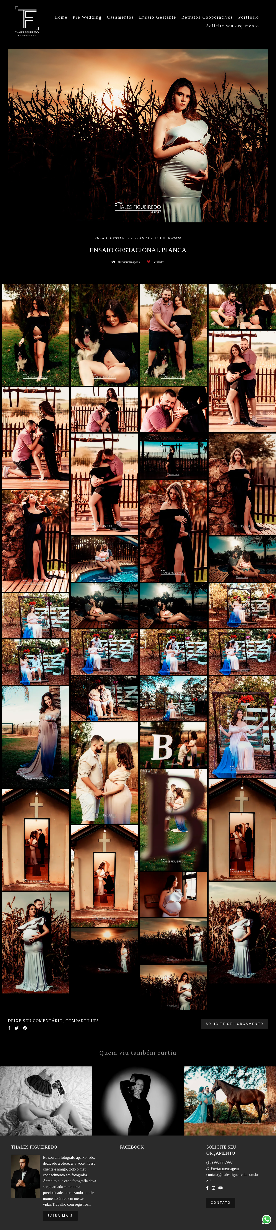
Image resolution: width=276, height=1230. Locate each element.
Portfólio (248, 17)
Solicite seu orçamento (232, 25)
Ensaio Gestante (157, 17)
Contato (221, 1203)
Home (60, 17)
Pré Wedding (87, 17)
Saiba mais (60, 1216)
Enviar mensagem (225, 1168)
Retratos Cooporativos (207, 17)
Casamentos (120, 17)
